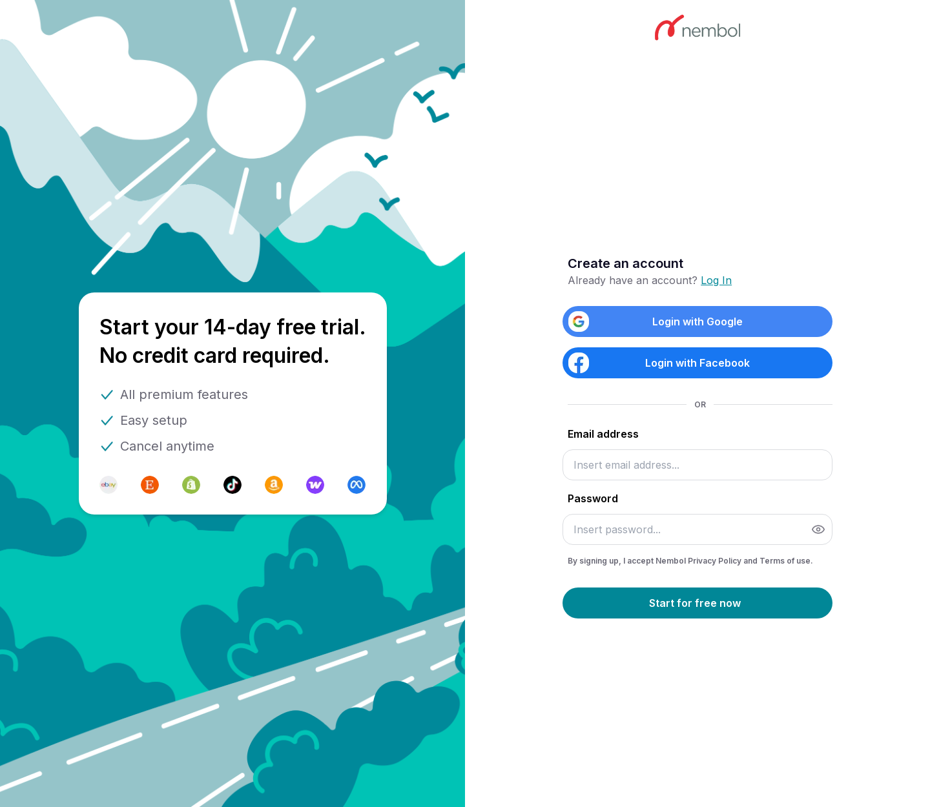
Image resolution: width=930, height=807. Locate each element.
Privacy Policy (715, 561)
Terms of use (785, 561)
